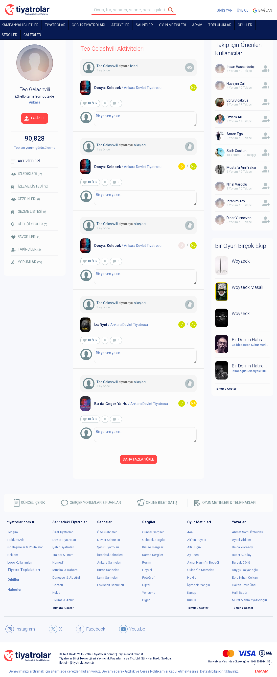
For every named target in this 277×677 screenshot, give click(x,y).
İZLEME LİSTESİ (29, 186)
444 (189, 532)
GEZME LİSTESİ (28, 212)
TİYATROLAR (55, 25)
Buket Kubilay (241, 555)
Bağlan (262, 10)
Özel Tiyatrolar (62, 532)
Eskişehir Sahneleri (110, 585)
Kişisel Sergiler (152, 547)
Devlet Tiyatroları (64, 540)
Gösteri (57, 585)
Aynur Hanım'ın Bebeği (203, 562)
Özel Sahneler (107, 532)
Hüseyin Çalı (236, 83)
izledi (134, 66)
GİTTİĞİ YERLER (29, 224)
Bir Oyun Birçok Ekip (240, 245)
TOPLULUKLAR (219, 25)
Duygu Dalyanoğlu (245, 570)
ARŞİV (197, 25)
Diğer (146, 600)
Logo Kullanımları (19, 562)
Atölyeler (120, 25)
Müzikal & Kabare (64, 570)
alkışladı (140, 145)
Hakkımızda (15, 540)
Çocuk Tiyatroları (88, 25)
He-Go (191, 577)
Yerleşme (148, 592)
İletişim (12, 532)
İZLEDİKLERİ (27, 174)
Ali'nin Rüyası (196, 540)
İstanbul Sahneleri (110, 555)
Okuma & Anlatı (63, 600)
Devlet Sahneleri (108, 540)
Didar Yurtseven (239, 218)
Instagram (20, 629)
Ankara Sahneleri (109, 562)
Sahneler (144, 25)
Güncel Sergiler (153, 532)
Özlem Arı (234, 117)
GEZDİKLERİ (26, 199)
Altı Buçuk (194, 547)
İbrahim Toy (236, 201)
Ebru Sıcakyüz (238, 100)
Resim (146, 562)
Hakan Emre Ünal (244, 585)
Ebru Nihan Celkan (245, 577)
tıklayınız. (231, 671)
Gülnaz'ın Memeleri (200, 570)
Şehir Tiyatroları (63, 547)
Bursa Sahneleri (108, 570)
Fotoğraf (148, 577)
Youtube (132, 629)
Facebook (90, 629)
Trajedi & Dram (62, 555)
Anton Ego (235, 134)
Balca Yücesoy (242, 547)
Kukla (56, 592)
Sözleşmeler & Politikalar (25, 547)
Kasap (191, 592)
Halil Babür (239, 592)
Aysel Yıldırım (241, 540)
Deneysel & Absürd (66, 577)
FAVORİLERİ (26, 237)
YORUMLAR (26, 262)
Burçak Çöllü (241, 562)
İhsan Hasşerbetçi (240, 67)
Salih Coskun (237, 151)
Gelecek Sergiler (153, 540)
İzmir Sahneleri (107, 577)
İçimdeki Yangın (198, 585)
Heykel (147, 570)
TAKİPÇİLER (26, 249)
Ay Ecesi (193, 555)
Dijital (146, 585)
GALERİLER (32, 35)
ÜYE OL (242, 10)
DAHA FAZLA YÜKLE (138, 459)
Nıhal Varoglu (237, 184)
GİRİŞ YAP (224, 10)
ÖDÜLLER (245, 25)
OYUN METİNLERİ (172, 25)
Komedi (58, 562)
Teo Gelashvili (107, 66)
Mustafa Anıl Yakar (241, 167)
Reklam (12, 555)
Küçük (191, 600)
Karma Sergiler (152, 555)
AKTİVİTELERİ (25, 161)
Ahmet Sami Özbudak (247, 532)
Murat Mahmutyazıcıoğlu (249, 600)
